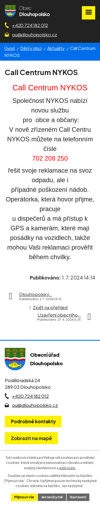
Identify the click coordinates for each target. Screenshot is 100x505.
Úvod (9, 48)
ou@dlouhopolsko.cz (34, 34)
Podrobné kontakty (33, 421)
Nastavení (78, 497)
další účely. (67, 468)
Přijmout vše (24, 497)
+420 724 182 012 (30, 25)
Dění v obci (31, 48)
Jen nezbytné (52, 497)
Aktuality (56, 48)
